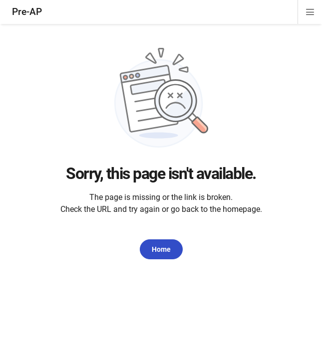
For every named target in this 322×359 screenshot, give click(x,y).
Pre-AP (27, 11)
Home (161, 249)
